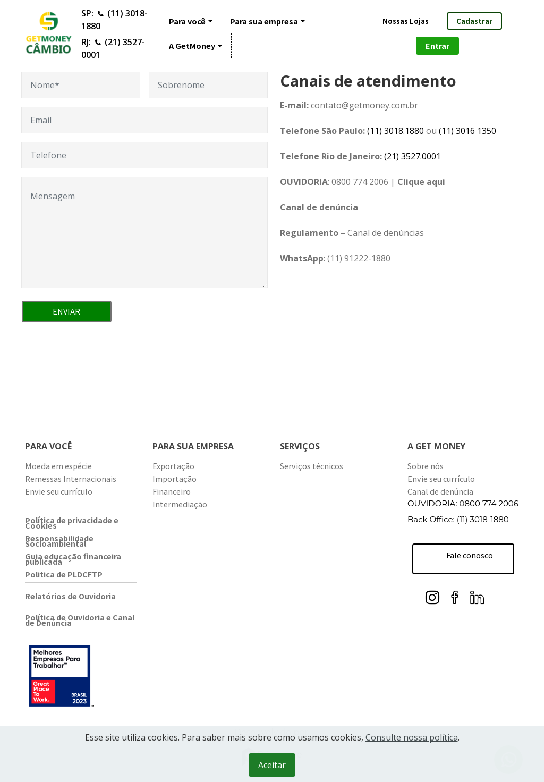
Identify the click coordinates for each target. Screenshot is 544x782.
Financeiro (171, 491)
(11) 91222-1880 (358, 258)
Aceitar (272, 765)
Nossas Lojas (405, 21)
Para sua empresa (264, 21)
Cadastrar (474, 21)
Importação (174, 478)
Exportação (173, 465)
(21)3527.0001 (412, 156)
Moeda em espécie (58, 465)
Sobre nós (425, 465)
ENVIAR (66, 311)
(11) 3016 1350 (466, 131)
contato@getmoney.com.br (364, 105)
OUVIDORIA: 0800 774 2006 (462, 503)
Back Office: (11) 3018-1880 (458, 519)
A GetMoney (192, 45)
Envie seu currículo (58, 491)
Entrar (437, 45)
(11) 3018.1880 (395, 131)
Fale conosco (464, 558)
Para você (187, 21)
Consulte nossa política (412, 737)
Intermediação (179, 503)
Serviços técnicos (311, 465)
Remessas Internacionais (70, 478)
